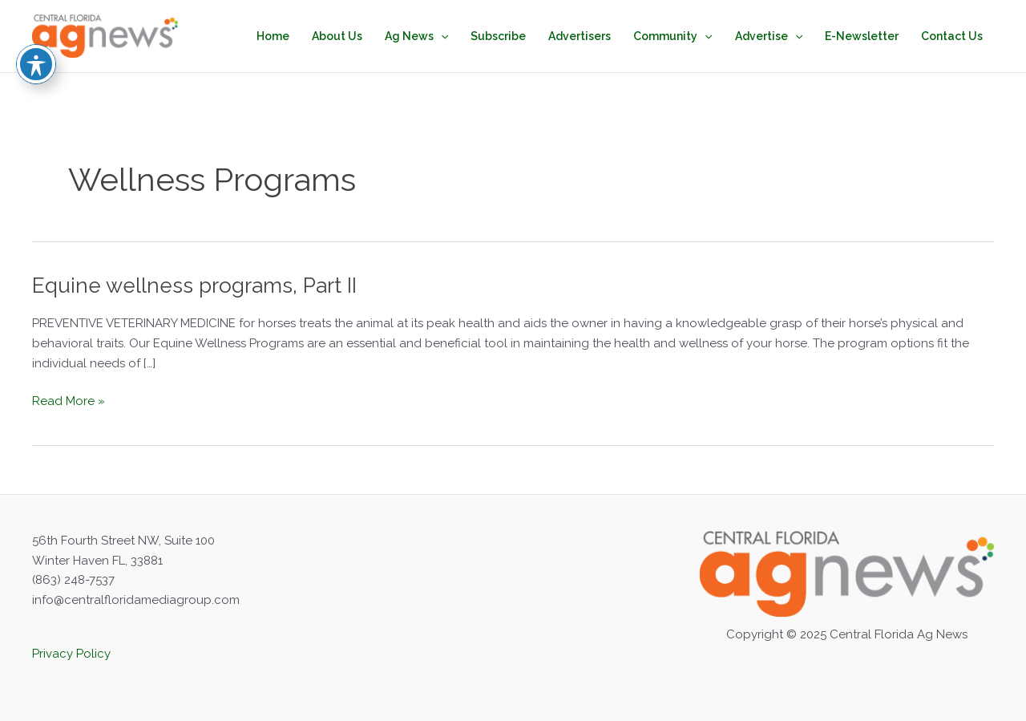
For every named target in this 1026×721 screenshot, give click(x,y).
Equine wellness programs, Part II (194, 285)
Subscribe (498, 36)
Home (272, 36)
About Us (337, 36)
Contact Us (952, 36)
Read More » (68, 401)
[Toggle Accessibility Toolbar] (36, 24)
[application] (441, 36)
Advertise (768, 36)
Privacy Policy (71, 653)
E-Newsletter (862, 36)
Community (672, 36)
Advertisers (579, 36)
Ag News (416, 36)
